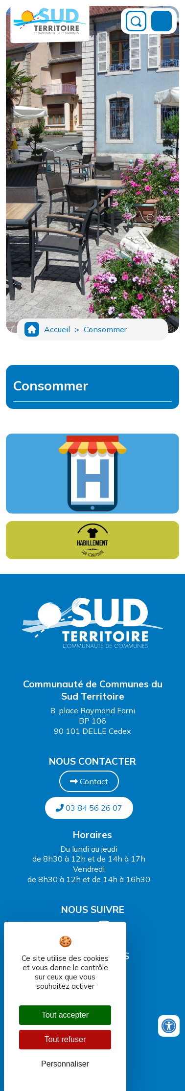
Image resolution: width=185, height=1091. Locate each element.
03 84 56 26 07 (89, 808)
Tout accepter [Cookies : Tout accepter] (65, 1015)
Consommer (105, 329)
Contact (89, 781)
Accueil (57, 329)
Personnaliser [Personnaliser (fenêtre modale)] (65, 1064)
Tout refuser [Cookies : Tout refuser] (65, 1039)
